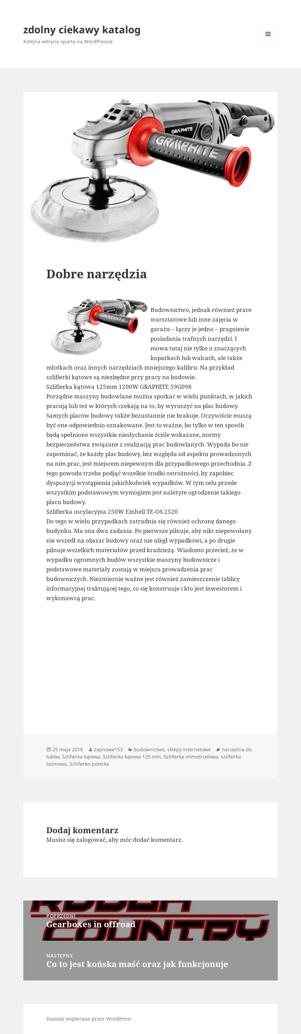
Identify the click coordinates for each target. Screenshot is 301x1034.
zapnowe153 (108, 749)
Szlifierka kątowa (81, 756)
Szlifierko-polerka (89, 763)
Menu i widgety (268, 43)
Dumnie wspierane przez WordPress (88, 1018)
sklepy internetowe (189, 749)
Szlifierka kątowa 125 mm (132, 756)
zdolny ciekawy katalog (82, 29)
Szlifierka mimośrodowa (191, 756)
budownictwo (149, 749)
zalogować (91, 840)
